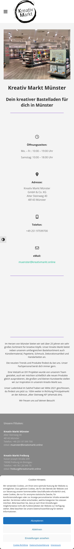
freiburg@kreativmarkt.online (25, 468)
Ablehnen (37, 529)
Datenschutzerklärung (39, 545)
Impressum (56, 545)
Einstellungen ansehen (37, 538)
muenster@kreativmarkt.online (37, 262)
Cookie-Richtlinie (20, 545)
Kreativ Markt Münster (16, 431)
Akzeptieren (37, 520)
